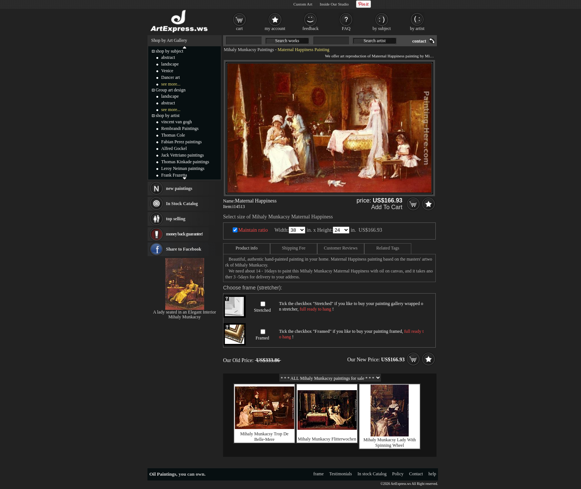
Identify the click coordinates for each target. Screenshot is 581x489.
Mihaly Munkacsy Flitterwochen (327, 439)
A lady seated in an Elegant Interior (184, 312)
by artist (417, 28)
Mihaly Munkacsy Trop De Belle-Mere (264, 436)
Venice (167, 70)
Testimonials (340, 473)
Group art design (171, 90)
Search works (287, 40)
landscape (170, 64)
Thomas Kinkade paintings (185, 161)
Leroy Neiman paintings (183, 168)
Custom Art (302, 4)
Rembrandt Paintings (180, 128)
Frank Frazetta (174, 175)
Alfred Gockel (174, 148)
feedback (310, 28)
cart (239, 28)
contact (419, 41)
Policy (398, 473)
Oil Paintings (162, 474)
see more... (170, 84)
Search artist (374, 40)
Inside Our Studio (334, 4)
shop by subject (169, 51)
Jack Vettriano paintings (182, 155)
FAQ (346, 28)
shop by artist (168, 115)
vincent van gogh (176, 121)
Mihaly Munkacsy (184, 316)
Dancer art (170, 77)
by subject (382, 28)
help (432, 473)
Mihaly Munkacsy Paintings (249, 49)
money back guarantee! (184, 234)
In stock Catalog (372, 473)
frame (318, 473)
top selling (175, 218)
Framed (262, 338)
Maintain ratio (253, 230)
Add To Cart (386, 207)
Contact (416, 473)
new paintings (179, 188)
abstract (168, 57)
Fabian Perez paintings (181, 141)
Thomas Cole (173, 135)
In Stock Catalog (182, 203)
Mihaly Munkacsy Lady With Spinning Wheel (389, 442)
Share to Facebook (183, 249)
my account (275, 28)
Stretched (262, 310)
